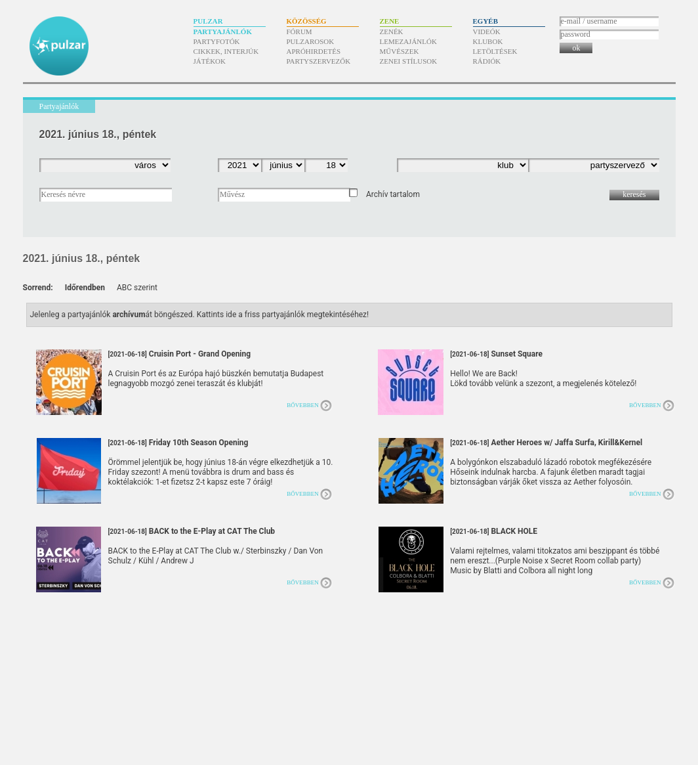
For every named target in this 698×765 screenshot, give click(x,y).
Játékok (210, 61)
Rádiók (487, 61)
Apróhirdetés (314, 51)
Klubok (488, 41)
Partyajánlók (223, 31)
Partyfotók (217, 41)
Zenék (391, 31)
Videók (487, 31)
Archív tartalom (393, 194)
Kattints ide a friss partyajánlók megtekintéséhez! (283, 314)
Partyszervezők (319, 61)
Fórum (299, 31)
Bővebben (303, 405)
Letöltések (495, 51)
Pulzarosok (311, 41)
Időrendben (85, 287)
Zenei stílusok (409, 61)
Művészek (399, 51)
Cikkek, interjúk (226, 51)
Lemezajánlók (408, 41)
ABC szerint (137, 287)
